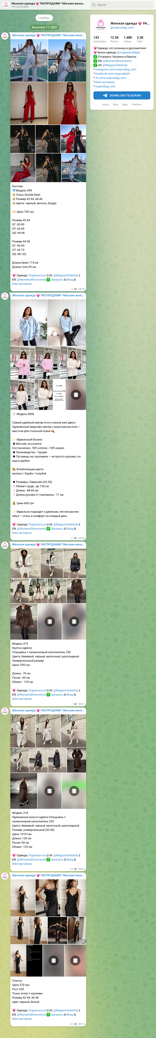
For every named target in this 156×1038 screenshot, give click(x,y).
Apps (125, 104)
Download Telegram (122, 95)
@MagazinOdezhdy (115, 65)
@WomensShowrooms (117, 60)
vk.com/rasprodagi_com (110, 77)
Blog (115, 104)
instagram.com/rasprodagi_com (115, 69)
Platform (137, 104)
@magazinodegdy (128, 52)
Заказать (57, 279)
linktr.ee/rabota (105, 82)
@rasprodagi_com (122, 27)
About (105, 104)
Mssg (70, 279)
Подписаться (37, 275)
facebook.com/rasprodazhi (112, 73)
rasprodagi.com (105, 86)
